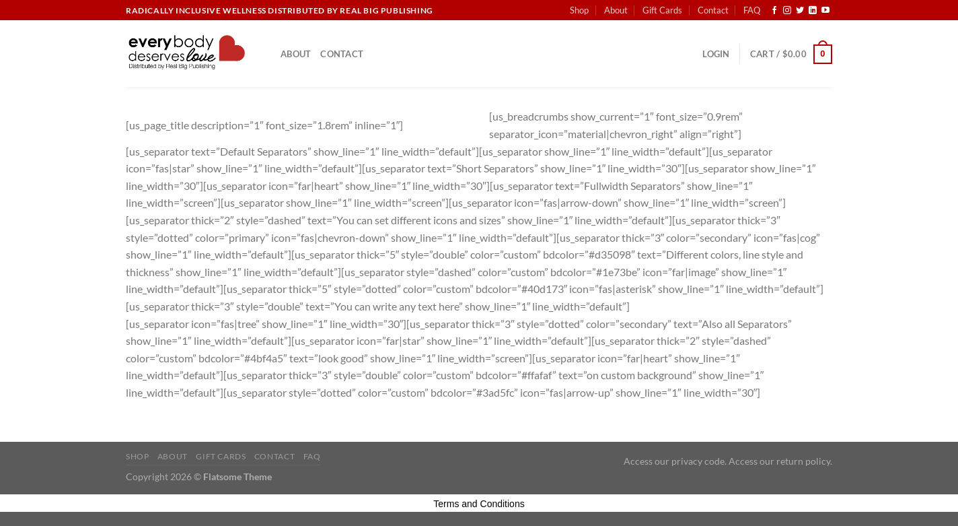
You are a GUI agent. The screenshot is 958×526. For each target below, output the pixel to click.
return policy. (804, 461)
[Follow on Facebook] (774, 10)
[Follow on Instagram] (787, 10)
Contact (713, 10)
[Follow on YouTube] (825, 10)
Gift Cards (662, 10)
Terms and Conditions (478, 503)
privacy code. (699, 461)
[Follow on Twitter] (800, 10)
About (616, 10)
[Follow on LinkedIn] (813, 10)
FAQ (751, 10)
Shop (579, 10)
